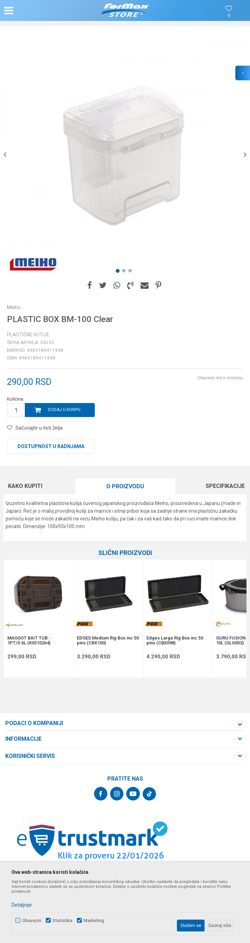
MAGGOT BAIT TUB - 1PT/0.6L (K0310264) (28, 640)
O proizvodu (125, 486)
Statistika (62, 920)
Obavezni (31, 920)
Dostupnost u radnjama (50, 446)
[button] (40, 10)
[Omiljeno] (229, 15)
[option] (125, 154)
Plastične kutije (28, 334)
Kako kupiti (25, 486)
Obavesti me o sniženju (220, 377)
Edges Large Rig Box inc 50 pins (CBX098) (175, 640)
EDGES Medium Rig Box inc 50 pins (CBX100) (108, 640)
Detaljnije (22, 905)
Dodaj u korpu (64, 409)
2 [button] (125, 272)
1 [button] (118, 272)
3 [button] (131, 272)
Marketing (94, 920)
